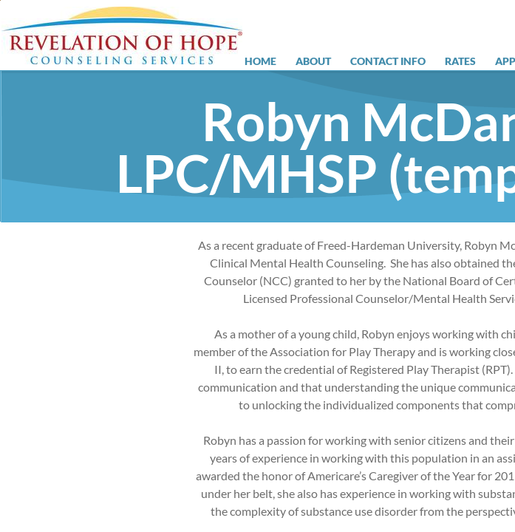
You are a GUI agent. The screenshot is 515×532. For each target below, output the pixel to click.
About (313, 61)
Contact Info (388, 61)
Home (260, 61)
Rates (460, 61)
